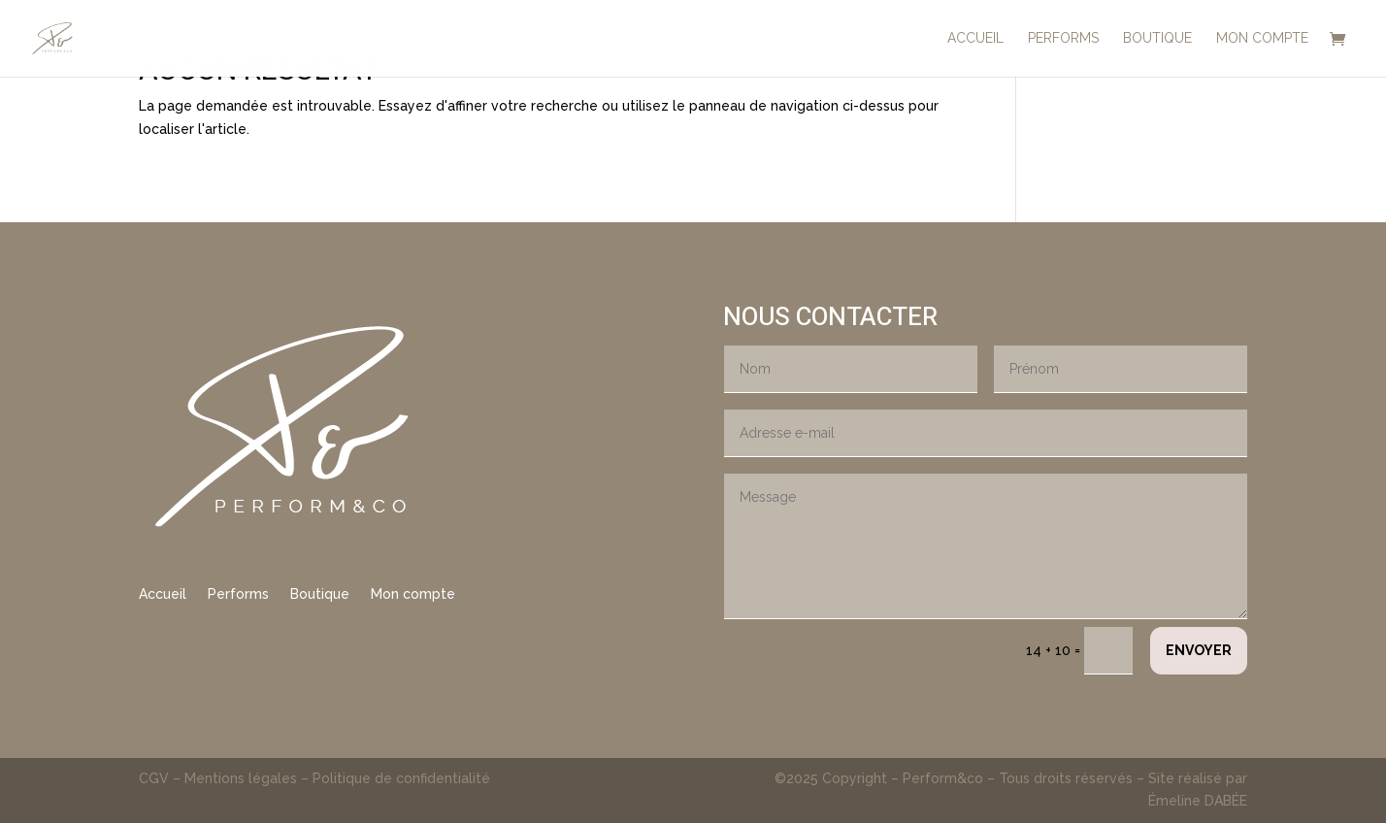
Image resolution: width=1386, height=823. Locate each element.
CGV (156, 778)
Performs (238, 594)
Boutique (319, 594)
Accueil (162, 594)
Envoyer (1199, 650)
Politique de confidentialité (401, 778)
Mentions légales (240, 778)
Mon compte (413, 594)
